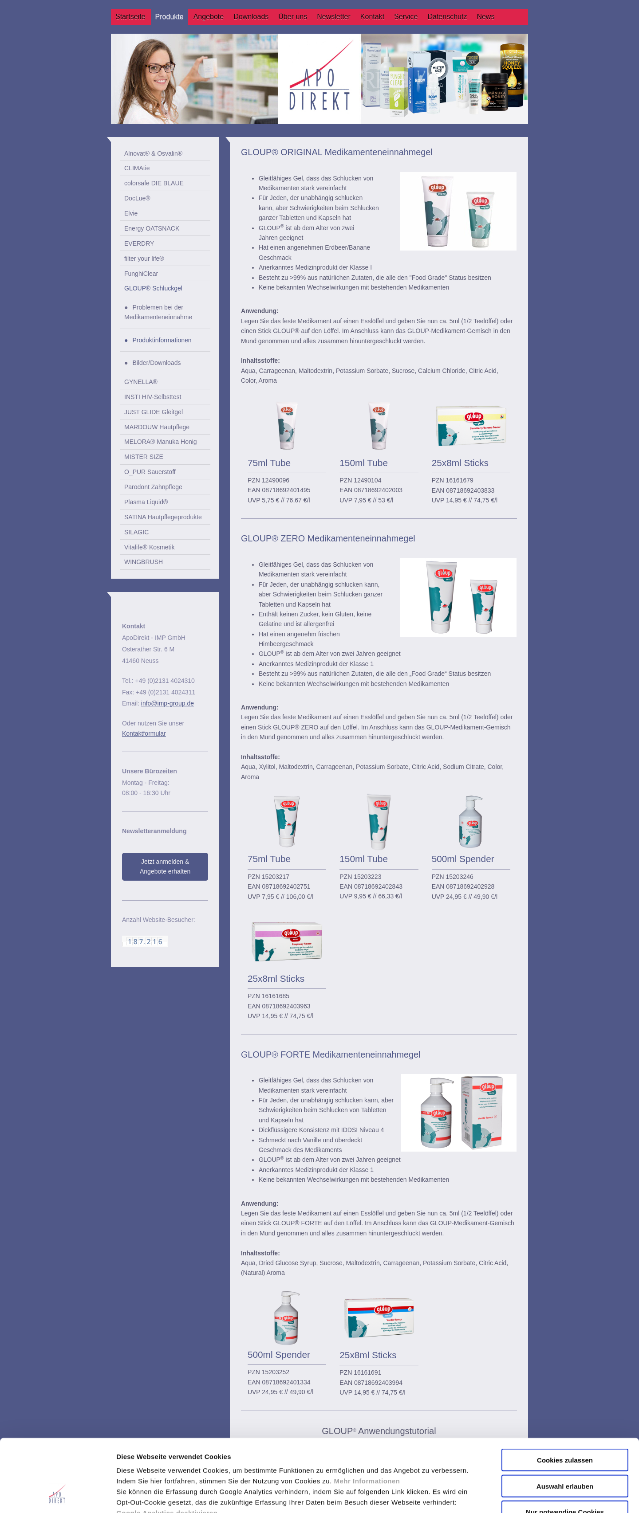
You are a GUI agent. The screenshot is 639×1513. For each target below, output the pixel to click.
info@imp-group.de (167, 703)
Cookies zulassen (565, 1397)
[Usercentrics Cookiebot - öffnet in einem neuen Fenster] (57, 1495)
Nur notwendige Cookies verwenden (565, 1452)
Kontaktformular (144, 733)
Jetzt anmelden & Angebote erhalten (165, 866)
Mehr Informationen (367, 1418)
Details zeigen (472, 1495)
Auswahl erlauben (564, 1423)
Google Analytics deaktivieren (166, 1450)
